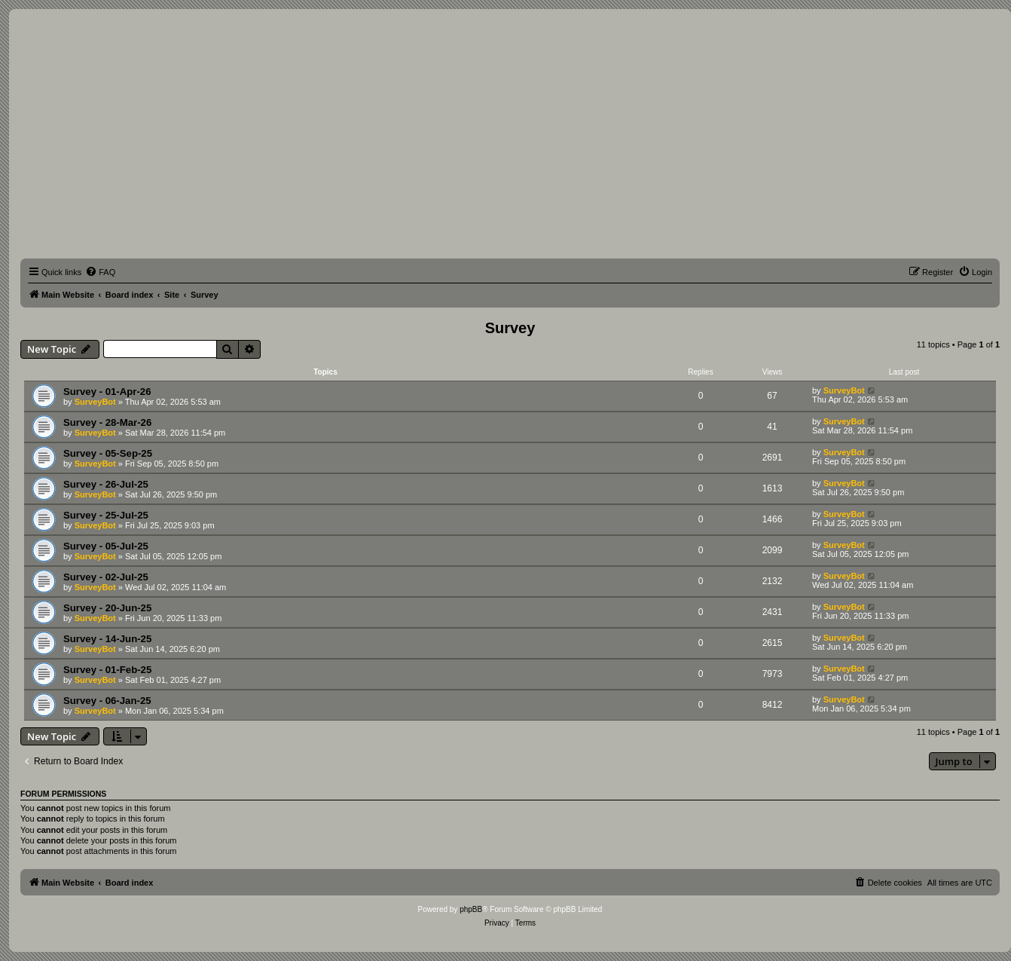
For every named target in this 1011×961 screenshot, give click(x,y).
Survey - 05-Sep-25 (107, 453)
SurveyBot (95, 401)
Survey (510, 328)
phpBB (471, 909)
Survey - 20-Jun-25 (107, 608)
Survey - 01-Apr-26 (107, 391)
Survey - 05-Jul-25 (105, 546)
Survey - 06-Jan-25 (107, 700)
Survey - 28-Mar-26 (107, 422)
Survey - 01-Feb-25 (107, 669)
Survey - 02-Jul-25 (105, 577)
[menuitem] (100, 272)
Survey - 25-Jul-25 (105, 515)
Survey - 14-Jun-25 (107, 638)
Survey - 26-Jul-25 (105, 484)
